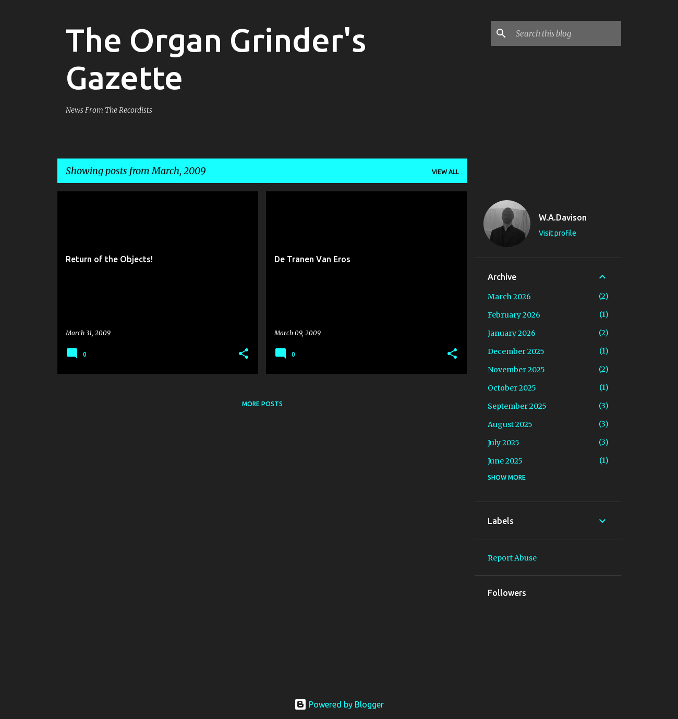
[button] (243, 354)
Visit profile (557, 233)
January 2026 (512, 333)
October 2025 (512, 388)
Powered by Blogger (339, 704)
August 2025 (510, 424)
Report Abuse (512, 558)
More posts (262, 403)
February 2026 (514, 315)
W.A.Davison (563, 217)
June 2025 (505, 461)
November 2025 (516, 369)
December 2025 (516, 351)
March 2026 (509, 296)
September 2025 (517, 406)
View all (445, 171)
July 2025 (503, 442)
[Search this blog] (566, 33)
